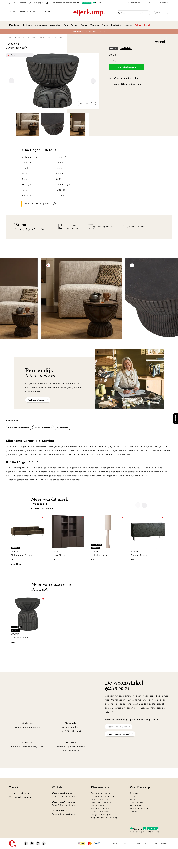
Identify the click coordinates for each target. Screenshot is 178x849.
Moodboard (164, 2)
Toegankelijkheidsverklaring (104, 818)
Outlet (147, 25)
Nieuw (105, 25)
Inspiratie (116, 25)
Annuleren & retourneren (102, 796)
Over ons (134, 793)
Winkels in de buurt (139, 808)
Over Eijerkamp (140, 787)
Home (8, 38)
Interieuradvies (27, 12)
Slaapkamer (41, 25)
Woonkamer (14, 25)
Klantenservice (134, 2)
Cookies (133, 811)
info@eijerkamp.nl (20, 797)
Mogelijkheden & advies (127, 84)
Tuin (66, 25)
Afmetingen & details (125, 78)
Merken (84, 25)
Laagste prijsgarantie (101, 802)
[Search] (133, 12)
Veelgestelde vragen (101, 815)
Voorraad (94, 25)
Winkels (13, 12)
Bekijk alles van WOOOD (42, 508)
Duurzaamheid (137, 802)
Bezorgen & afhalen (100, 793)
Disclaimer (127, 843)
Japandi (60, 195)
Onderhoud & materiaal (102, 811)
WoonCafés (135, 805)
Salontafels (32, 38)
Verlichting (55, 25)
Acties (138, 25)
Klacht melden (98, 805)
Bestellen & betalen (100, 808)
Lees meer (125, 454)
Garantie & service (100, 799)
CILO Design (45, 12)
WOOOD (60, 190)
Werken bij (135, 799)
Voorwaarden (141, 843)
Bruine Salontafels (43, 428)
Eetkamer (27, 25)
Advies (74, 25)
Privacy (116, 843)
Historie (133, 796)
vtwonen (128, 25)
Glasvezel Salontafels (18, 428)
